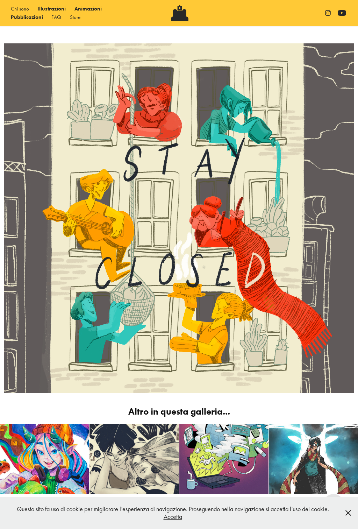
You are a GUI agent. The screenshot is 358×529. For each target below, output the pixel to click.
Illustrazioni (51, 9)
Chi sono (20, 9)
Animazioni (88, 9)
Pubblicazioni (27, 17)
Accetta (173, 517)
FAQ (56, 17)
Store (75, 17)
